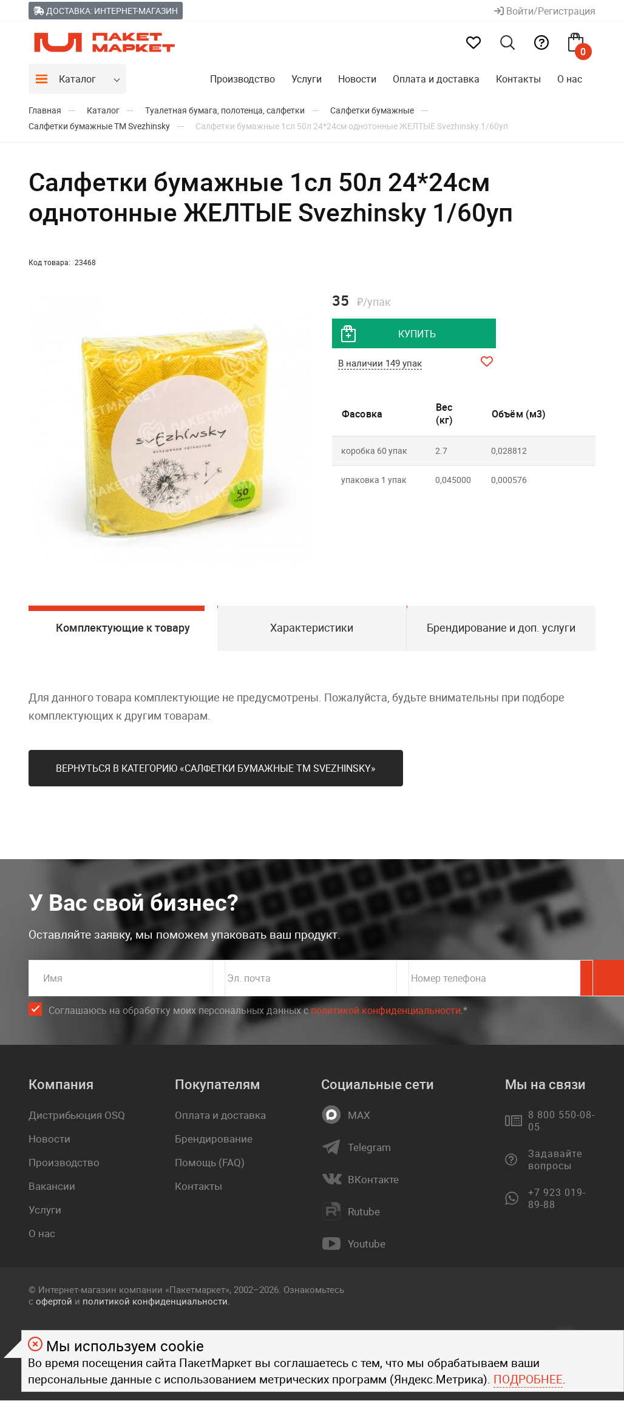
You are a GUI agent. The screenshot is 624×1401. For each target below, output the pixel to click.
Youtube (366, 1244)
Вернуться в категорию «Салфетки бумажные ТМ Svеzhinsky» (216, 768)
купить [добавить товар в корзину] (417, 333)
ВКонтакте (373, 1180)
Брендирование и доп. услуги (501, 628)
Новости (357, 79)
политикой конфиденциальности (386, 1011)
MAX (359, 1115)
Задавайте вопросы (555, 1160)
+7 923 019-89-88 (557, 1199)
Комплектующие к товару (123, 628)
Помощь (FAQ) (210, 1163)
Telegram (369, 1148)
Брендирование (214, 1139)
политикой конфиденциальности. (156, 1301)
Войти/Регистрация (544, 11)
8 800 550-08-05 (561, 1121)
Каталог (77, 79)
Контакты (518, 79)
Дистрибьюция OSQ (77, 1115)
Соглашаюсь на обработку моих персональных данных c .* (258, 1011)
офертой (54, 1301)
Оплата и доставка (436, 79)
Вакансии (52, 1186)
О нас (569, 79)
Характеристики (311, 628)
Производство (242, 79)
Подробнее (528, 1379)
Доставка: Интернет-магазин (105, 10)
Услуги (306, 79)
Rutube (364, 1212)
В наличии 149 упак (380, 363)
